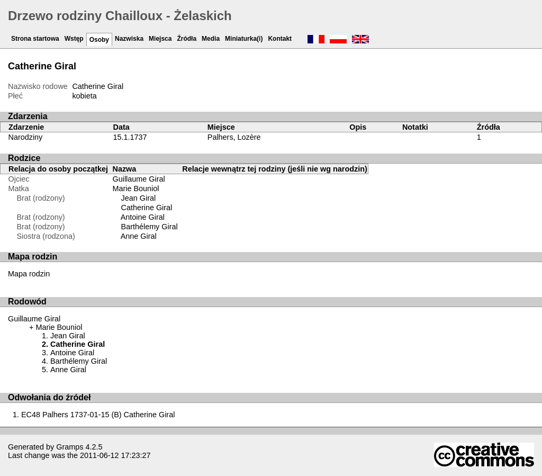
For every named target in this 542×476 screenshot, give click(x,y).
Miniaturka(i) (244, 38)
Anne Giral (139, 236)
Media (211, 38)
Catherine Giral (147, 207)
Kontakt (280, 38)
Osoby (99, 39)
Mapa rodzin (29, 274)
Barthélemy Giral (149, 226)
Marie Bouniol (136, 188)
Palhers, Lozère (234, 137)
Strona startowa (35, 38)
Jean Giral (138, 198)
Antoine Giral (143, 217)
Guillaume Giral (139, 179)
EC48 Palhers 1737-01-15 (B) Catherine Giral (98, 414)
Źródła (186, 38)
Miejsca (160, 38)
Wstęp (74, 38)
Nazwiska (129, 38)
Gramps (69, 447)
